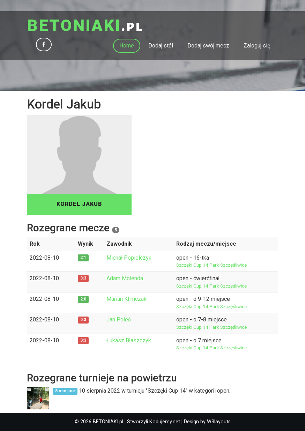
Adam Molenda (124, 278)
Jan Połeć (118, 319)
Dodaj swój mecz (208, 45)
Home (126, 45)
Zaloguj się (257, 45)
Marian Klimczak (126, 299)
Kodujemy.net (164, 422)
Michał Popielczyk (128, 257)
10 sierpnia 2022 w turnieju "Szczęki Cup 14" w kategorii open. (141, 390)
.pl (85, 26)
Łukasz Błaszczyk (128, 340)
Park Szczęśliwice (228, 265)
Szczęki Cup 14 (192, 265)
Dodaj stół (160, 45)
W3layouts (219, 422)
